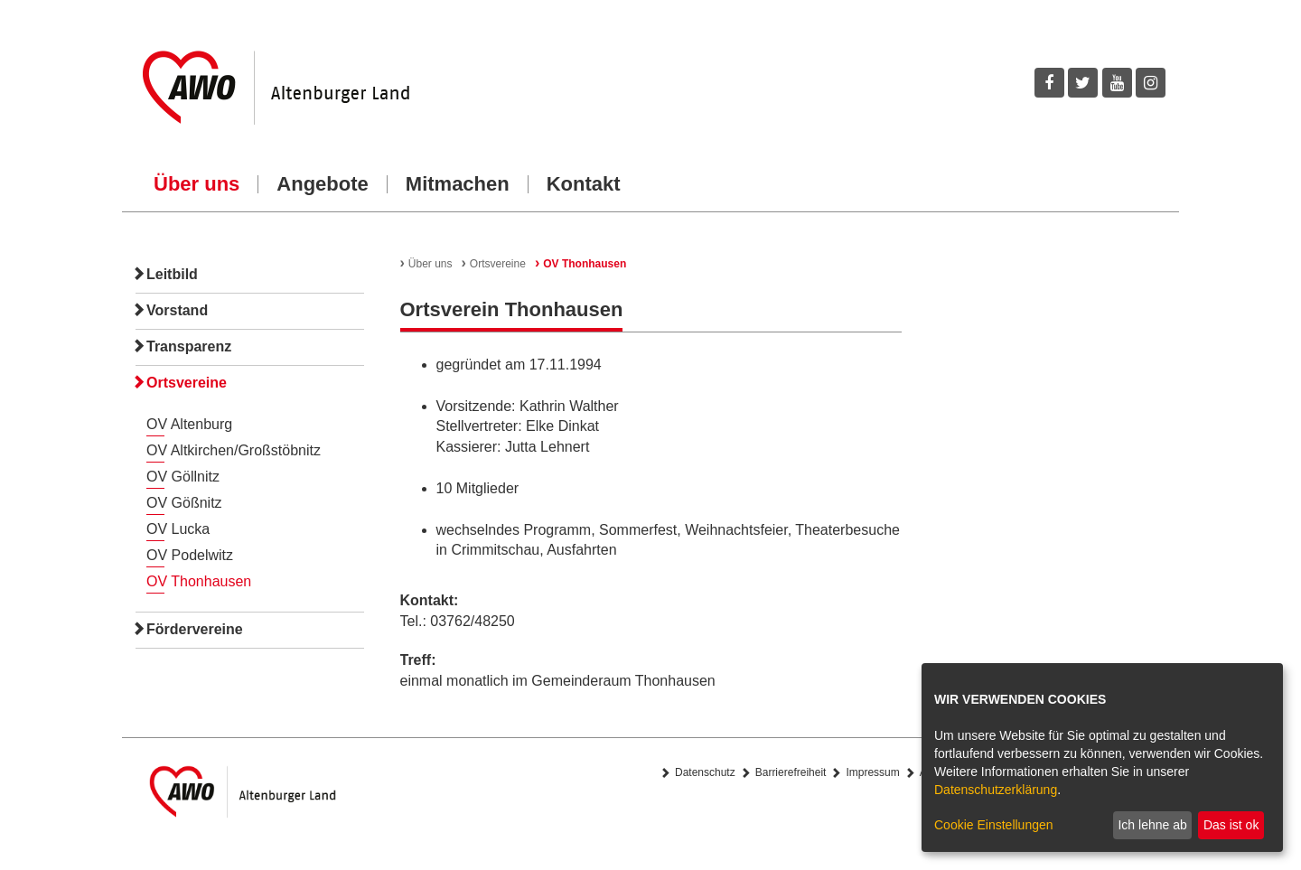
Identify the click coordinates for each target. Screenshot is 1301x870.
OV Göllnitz (183, 476)
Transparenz (188, 346)
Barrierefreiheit (791, 772)
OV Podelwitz (189, 555)
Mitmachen (458, 184)
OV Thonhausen (198, 581)
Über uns (196, 184)
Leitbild (172, 274)
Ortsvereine (186, 382)
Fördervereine (194, 629)
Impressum (872, 772)
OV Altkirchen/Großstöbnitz (233, 450)
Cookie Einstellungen (993, 825)
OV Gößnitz (184, 502)
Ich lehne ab (1152, 825)
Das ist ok (1231, 825)
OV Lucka (178, 529)
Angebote (322, 184)
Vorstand (177, 310)
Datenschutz (705, 772)
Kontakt (584, 184)
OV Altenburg (189, 424)
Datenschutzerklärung (995, 789)
